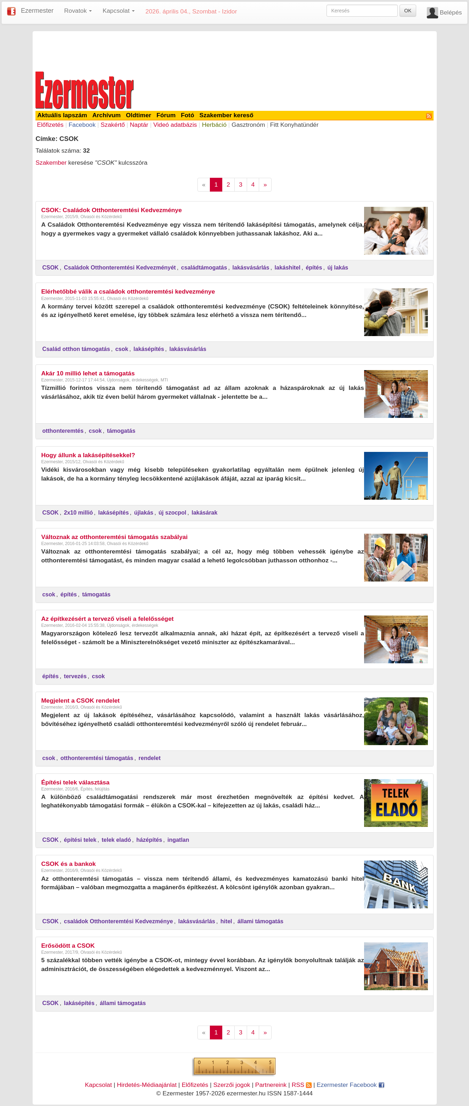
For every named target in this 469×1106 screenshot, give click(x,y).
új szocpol (172, 513)
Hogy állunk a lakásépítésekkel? (88, 455)
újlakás (143, 513)
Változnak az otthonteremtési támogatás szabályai (114, 536)
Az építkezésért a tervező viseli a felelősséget (107, 618)
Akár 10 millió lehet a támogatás (88, 373)
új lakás (338, 268)
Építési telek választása (75, 782)
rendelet (150, 758)
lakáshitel (288, 268)
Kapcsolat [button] (118, 10)
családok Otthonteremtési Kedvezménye (118, 921)
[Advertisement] (235, 50)
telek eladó (116, 840)
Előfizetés (50, 124)
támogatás (121, 431)
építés (314, 268)
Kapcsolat (98, 1084)
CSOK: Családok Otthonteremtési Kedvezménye (111, 210)
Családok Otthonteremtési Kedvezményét (120, 268)
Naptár (139, 124)
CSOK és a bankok (68, 863)
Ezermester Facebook (350, 1084)
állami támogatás (261, 921)
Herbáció (214, 124)
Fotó (187, 115)
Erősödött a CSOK (68, 945)
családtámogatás (204, 268)
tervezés (75, 676)
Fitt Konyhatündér (294, 124)
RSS (302, 1084)
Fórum (165, 115)
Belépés (451, 12)
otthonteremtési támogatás (97, 758)
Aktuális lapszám (62, 115)
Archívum (107, 115)
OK (407, 10)
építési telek (80, 840)
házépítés (149, 840)
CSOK (50, 268)
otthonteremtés (62, 431)
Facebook (81, 124)
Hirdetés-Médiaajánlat (147, 1084)
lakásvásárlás (251, 268)
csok (121, 349)
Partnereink (271, 1084)
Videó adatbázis (175, 124)
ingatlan (178, 840)
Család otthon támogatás (76, 349)
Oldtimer (138, 115)
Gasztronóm (248, 124)
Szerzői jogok (231, 1084)
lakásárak (204, 513)
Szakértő (113, 124)
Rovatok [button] (78, 10)
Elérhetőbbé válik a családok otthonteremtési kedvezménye (128, 291)
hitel (226, 921)
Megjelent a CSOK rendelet (80, 700)
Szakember (51, 162)
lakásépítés (149, 349)
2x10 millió (78, 513)
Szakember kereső (226, 115)
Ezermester (37, 10)
